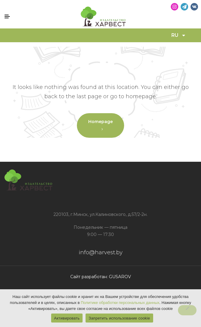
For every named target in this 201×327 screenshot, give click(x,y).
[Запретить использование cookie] (187, 310)
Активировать (67, 318)
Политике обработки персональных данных (120, 302)
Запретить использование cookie (119, 318)
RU (178, 35)
